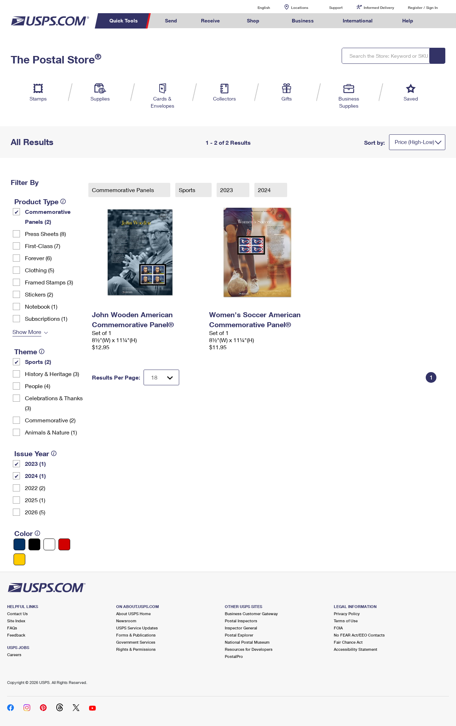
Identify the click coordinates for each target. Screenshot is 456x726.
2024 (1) (35, 475)
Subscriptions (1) (46, 318)
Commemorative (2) (50, 420)
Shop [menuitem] (253, 20)
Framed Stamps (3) (49, 282)
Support (336, 7)
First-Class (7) (42, 245)
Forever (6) (38, 257)
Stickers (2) (39, 294)
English (256, 7)
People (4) (37, 385)
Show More (26, 331)
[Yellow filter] (19, 559)
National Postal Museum (247, 642)
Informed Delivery (379, 7)
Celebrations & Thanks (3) (54, 403)
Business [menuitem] (303, 20)
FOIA (338, 627)
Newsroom (126, 620)
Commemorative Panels (123, 189)
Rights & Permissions (136, 649)
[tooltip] (63, 201)
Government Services (135, 642)
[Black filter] (34, 544)
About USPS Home (133, 613)
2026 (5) (35, 512)
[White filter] (49, 544)
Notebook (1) (41, 306)
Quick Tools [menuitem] (123, 20)
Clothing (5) (39, 270)
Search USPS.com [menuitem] (438, 21)
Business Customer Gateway (251, 613)
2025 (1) (35, 499)
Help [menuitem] (407, 20)
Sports (188, 189)
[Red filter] (64, 544)
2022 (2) (35, 487)
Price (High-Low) (414, 142)
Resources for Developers (249, 649)
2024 (265, 189)
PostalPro (234, 656)
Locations (299, 7)
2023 (227, 189)
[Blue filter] (19, 544)
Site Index (16, 620)
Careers (14, 654)
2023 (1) (35, 463)
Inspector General (241, 627)
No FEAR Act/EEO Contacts (359, 635)
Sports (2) (38, 361)
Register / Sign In (423, 7)
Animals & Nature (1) (51, 432)
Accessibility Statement (355, 649)
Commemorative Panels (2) (48, 216)
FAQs (12, 627)
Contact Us (17, 613)
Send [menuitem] (171, 20)
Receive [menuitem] (210, 20)
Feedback (16, 635)
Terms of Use (346, 620)
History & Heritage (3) (52, 373)
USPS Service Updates (137, 627)
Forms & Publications (136, 635)
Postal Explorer (239, 635)
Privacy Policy (347, 613)
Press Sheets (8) (45, 233)
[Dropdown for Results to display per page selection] (161, 377)
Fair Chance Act (348, 642)
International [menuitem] (358, 20)
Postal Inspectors (241, 620)
